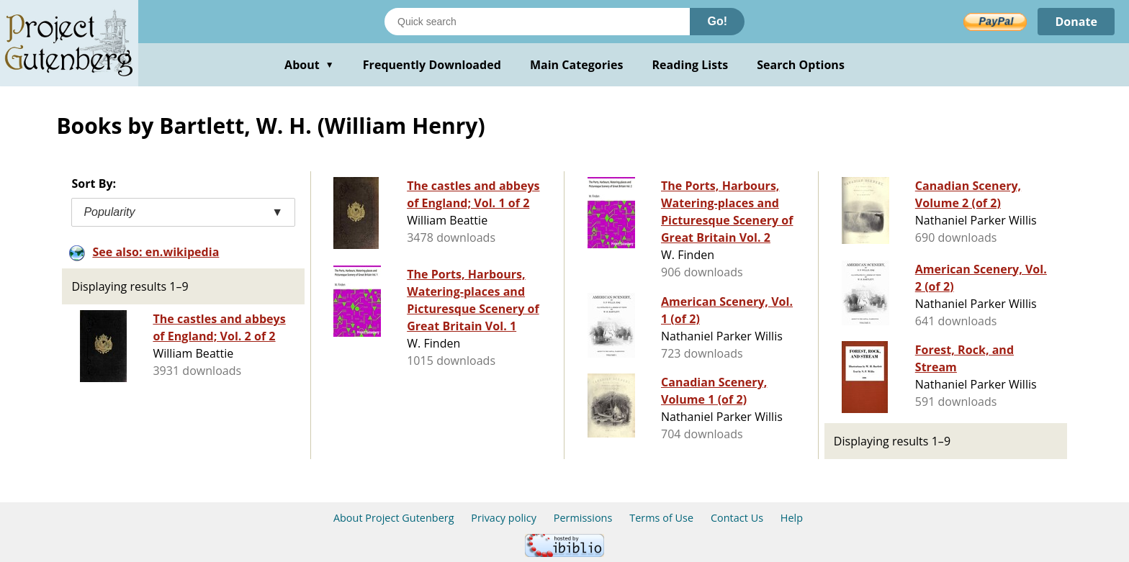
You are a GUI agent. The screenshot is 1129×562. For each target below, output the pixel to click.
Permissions (583, 518)
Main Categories (577, 65)
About (309, 64)
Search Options (801, 65)
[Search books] (537, 21)
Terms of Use (661, 518)
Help (792, 518)
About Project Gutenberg (393, 518)
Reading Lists (690, 65)
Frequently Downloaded (432, 65)
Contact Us (737, 518)
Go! (717, 21)
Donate (1076, 22)
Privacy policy (503, 518)
